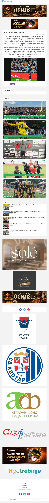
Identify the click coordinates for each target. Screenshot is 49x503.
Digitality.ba (38, 501)
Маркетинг (24, 487)
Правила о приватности (25, 491)
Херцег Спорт (7, 1)
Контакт (25, 489)
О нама (24, 485)
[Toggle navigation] (45, 2)
